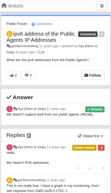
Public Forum (16, 24)
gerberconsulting (24, 46)
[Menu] (102, 5)
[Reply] (78, 168)
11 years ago (56, 109)
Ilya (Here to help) (32, 109)
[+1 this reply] (89, 168)
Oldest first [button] (90, 136)
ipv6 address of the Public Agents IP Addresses (40, 37)
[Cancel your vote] (96, 168)
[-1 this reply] (103, 168)
